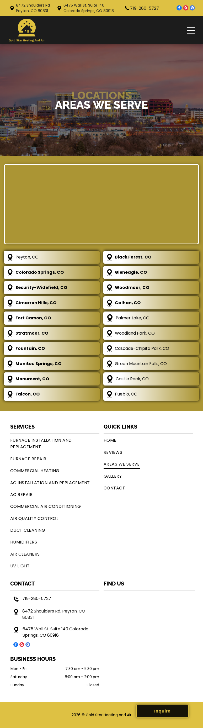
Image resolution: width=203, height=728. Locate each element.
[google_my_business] (192, 8)
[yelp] (185, 8)
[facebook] (179, 8)
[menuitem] (54, 443)
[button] (191, 30)
